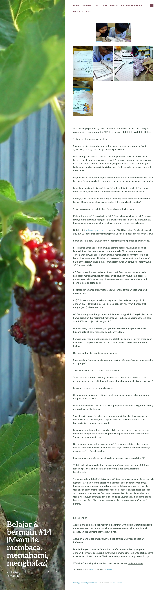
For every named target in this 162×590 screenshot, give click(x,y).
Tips (96, 5)
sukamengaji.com (95, 230)
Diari (104, 5)
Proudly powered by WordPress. (85, 583)
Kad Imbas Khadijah (131, 5)
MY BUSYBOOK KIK (82, 11)
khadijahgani (13, 572)
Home (76, 5)
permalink (108, 569)
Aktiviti (86, 5)
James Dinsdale (117, 583)
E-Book (114, 5)
